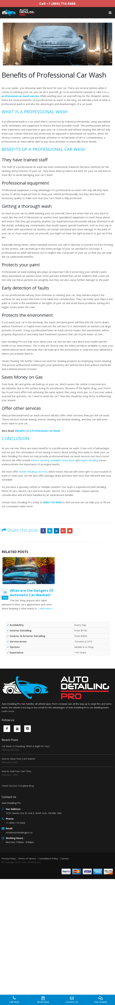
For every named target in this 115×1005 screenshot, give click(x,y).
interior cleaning (40, 460)
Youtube (17, 728)
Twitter (49, 530)
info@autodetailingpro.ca (19, 832)
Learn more (8, 711)
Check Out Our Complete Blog (18, 785)
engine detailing (89, 460)
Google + (63, 530)
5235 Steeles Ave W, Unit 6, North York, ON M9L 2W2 (34, 813)
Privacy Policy (9, 858)
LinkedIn (56, 530)
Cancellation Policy (48, 858)
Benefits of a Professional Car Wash (37, 430)
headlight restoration (62, 460)
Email (69, 530)
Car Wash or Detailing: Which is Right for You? (26, 746)
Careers (64, 858)
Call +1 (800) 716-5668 (57, 4)
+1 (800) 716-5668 (15, 822)
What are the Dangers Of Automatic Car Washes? (31, 592)
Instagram (27, 728)
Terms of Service (27, 858)
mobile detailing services (33, 471)
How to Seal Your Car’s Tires (16, 771)
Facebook (43, 530)
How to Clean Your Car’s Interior (18, 758)
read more (46, 608)
